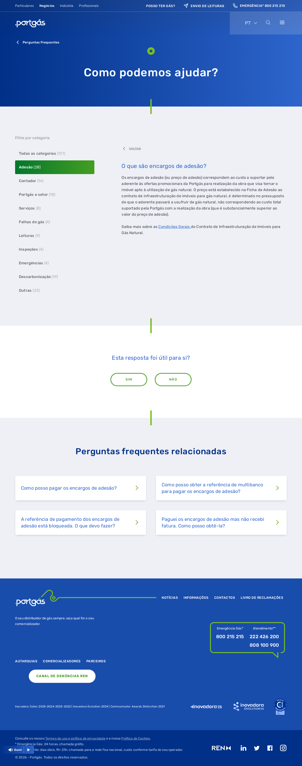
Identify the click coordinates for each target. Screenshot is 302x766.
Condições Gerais (174, 226)
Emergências (34, 263)
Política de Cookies (135, 738)
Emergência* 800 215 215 (259, 6)
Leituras (29, 235)
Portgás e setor (37, 194)
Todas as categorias (42, 153)
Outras (29, 290)
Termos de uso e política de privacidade (75, 738)
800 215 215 (230, 636)
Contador (31, 181)
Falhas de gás (34, 222)
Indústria (66, 6)
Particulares (24, 6)
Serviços (30, 208)
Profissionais (89, 6)
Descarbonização (38, 276)
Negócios (46, 6)
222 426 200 (264, 636)
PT (248, 23)
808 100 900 (264, 645)
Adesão (30, 167)
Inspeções (31, 249)
